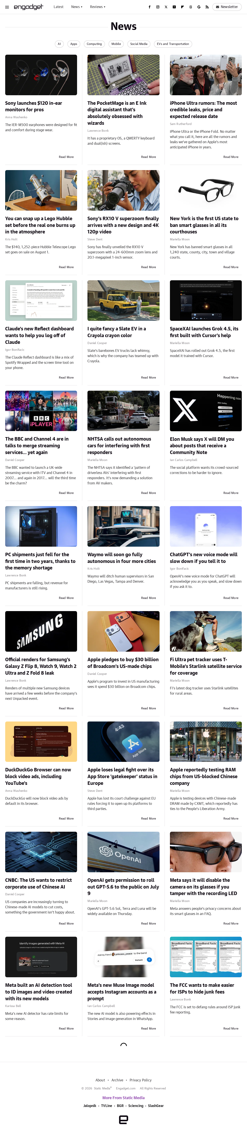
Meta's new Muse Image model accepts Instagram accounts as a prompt (121, 992)
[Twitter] (166, 7)
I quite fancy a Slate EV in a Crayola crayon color (116, 332)
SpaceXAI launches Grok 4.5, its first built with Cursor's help (204, 332)
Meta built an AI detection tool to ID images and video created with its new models (38, 992)
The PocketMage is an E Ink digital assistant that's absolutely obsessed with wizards (117, 113)
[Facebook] (149, 7)
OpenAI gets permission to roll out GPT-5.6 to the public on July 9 (123, 887)
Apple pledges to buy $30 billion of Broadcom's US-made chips (123, 663)
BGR (120, 1106)
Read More (66, 157)
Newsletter (227, 7)
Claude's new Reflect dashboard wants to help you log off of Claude (39, 335)
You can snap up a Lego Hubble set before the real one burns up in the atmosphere (40, 225)
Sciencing (135, 1106)
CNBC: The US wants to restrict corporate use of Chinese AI (38, 883)
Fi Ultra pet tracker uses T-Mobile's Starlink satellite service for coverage (206, 666)
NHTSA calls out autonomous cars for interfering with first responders (119, 446)
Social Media (138, 44)
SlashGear (156, 1106)
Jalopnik (89, 1106)
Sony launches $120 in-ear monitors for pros (33, 106)
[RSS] (207, 7)
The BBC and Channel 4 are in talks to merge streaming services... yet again (37, 446)
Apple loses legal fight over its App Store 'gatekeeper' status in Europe (122, 776)
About (100, 1080)
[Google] (199, 7)
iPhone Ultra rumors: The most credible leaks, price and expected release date (203, 110)
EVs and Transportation (173, 44)
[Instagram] (158, 7)
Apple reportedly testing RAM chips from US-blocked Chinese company (203, 776)
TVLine (106, 1106)
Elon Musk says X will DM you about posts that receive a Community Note (202, 446)
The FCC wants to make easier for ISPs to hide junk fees (202, 988)
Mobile (116, 44)
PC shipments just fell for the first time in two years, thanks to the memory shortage (40, 561)
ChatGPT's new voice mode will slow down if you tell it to (203, 558)
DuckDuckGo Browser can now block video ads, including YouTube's (38, 776)
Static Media (102, 1088)
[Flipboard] (182, 7)
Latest (58, 7)
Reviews (96, 7)
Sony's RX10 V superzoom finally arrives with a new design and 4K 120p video (123, 225)
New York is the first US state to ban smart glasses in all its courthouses (204, 225)
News (75, 7)
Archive (117, 1080)
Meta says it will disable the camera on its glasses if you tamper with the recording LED (203, 887)
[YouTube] (174, 7)
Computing (94, 44)
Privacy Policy (141, 1080)
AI (59, 44)
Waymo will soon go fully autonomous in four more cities (121, 558)
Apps (73, 44)
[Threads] (190, 7)
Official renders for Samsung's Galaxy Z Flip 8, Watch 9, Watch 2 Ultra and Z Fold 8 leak (40, 666)
